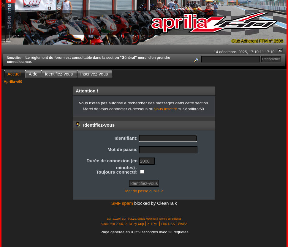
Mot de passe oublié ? (144, 191)
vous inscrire (165, 109)
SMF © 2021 (129, 218)
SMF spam (122, 203)
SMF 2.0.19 (113, 218)
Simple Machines (147, 218)
